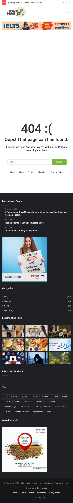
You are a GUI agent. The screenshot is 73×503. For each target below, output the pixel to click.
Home (13, 172)
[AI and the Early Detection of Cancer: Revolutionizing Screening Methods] (60, 344)
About (21, 172)
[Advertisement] (36, 72)
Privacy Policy (57, 172)
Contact (31, 172)
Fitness (7, 301)
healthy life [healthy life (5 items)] (50, 402)
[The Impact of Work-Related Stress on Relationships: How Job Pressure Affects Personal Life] (36, 358)
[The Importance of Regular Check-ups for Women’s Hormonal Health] (36, 331)
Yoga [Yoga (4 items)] (49, 412)
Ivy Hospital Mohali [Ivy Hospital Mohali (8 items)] (42, 407)
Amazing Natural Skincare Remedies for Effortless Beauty (32, 2)
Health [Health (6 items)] (39, 402)
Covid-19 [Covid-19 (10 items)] (7, 402)
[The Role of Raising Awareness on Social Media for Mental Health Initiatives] (13, 358)
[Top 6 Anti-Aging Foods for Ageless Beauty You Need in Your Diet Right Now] (36, 344)
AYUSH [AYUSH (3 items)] (55, 396)
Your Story (8, 310)
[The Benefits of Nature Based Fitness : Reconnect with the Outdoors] (60, 358)
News (6, 306)
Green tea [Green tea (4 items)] (28, 402)
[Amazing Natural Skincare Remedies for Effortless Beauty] (13, 331)
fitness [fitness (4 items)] (18, 402)
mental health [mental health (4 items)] (59, 407)
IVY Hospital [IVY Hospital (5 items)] (25, 407)
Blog (6, 296)
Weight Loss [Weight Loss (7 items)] (38, 412)
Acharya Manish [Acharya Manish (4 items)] (10, 396)
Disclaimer (42, 172)
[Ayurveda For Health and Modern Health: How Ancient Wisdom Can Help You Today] (60, 331)
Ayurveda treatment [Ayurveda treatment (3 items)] (40, 396)
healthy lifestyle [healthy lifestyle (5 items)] (10, 407)
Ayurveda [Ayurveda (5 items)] (24, 396)
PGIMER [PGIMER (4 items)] (7, 412)
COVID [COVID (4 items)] (64, 396)
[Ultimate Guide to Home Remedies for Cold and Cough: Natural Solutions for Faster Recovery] (13, 344)
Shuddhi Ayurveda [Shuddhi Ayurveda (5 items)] (22, 412)
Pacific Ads (42, 488)
